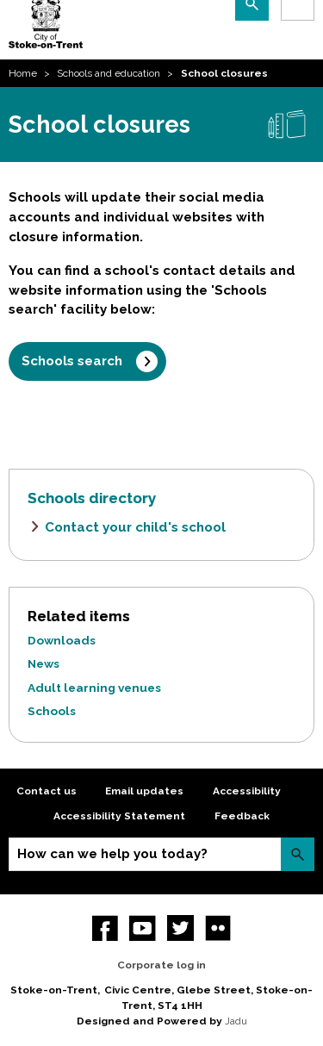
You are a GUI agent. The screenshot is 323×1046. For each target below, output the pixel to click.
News (43, 663)
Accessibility (247, 791)
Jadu (236, 1021)
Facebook (105, 928)
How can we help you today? (112, 854)
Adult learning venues (94, 687)
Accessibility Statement (119, 816)
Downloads (62, 640)
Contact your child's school (135, 527)
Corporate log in (161, 965)
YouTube (142, 928)
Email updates (144, 791)
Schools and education (108, 73)
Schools (52, 711)
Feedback (242, 816)
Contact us (46, 791)
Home (23, 73)
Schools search (72, 361)
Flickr (218, 928)
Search (297, 854)
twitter (180, 928)
